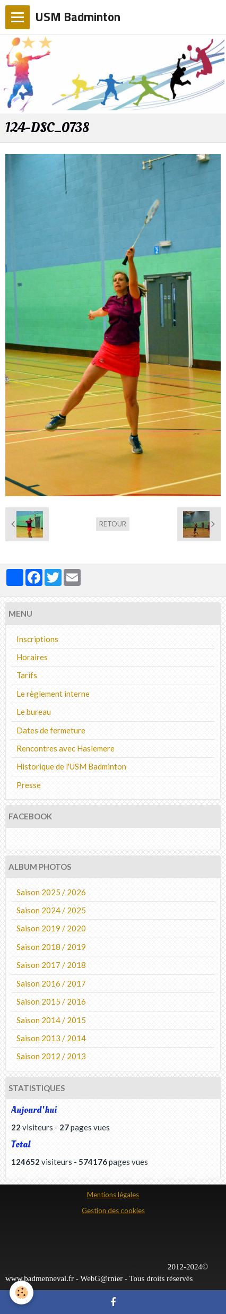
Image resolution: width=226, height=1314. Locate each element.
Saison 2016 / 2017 (51, 983)
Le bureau (33, 711)
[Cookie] (21, 1292)
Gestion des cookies (113, 1210)
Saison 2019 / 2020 (51, 928)
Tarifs (26, 675)
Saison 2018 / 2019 (51, 947)
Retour (112, 524)
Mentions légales (113, 1194)
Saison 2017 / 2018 (51, 965)
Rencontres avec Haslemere (65, 748)
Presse (28, 785)
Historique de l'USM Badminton (71, 766)
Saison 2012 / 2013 (51, 1056)
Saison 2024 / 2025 (51, 910)
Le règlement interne (53, 693)
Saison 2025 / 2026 (51, 892)
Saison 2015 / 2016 (51, 1001)
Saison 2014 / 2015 (51, 1020)
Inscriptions (37, 639)
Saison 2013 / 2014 (51, 1038)
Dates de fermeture (50, 730)
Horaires (32, 657)
